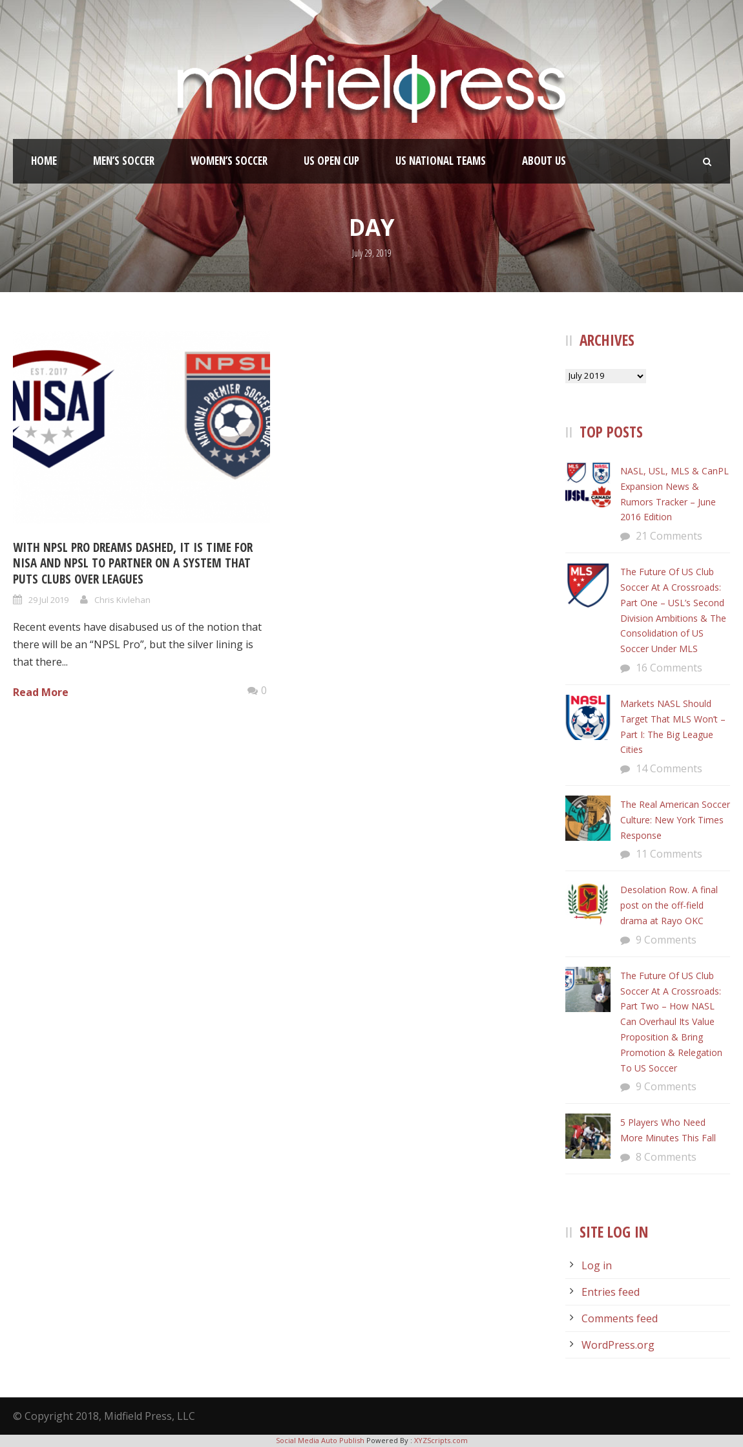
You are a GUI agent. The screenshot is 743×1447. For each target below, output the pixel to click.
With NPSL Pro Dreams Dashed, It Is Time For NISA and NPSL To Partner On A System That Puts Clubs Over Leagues (133, 563)
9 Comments (666, 940)
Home (44, 160)
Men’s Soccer (123, 160)
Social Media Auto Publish (320, 1440)
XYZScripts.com (441, 1440)
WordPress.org (617, 1345)
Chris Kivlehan (122, 600)
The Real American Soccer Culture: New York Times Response (675, 819)
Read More (40, 692)
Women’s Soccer (229, 160)
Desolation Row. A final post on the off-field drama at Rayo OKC (669, 905)
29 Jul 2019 (48, 600)
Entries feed (610, 1292)
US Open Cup (331, 160)
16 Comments (669, 667)
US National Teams (440, 160)
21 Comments (669, 536)
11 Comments (669, 854)
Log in (596, 1265)
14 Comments (669, 768)
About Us (544, 160)
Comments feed (619, 1318)
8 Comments (666, 1157)
